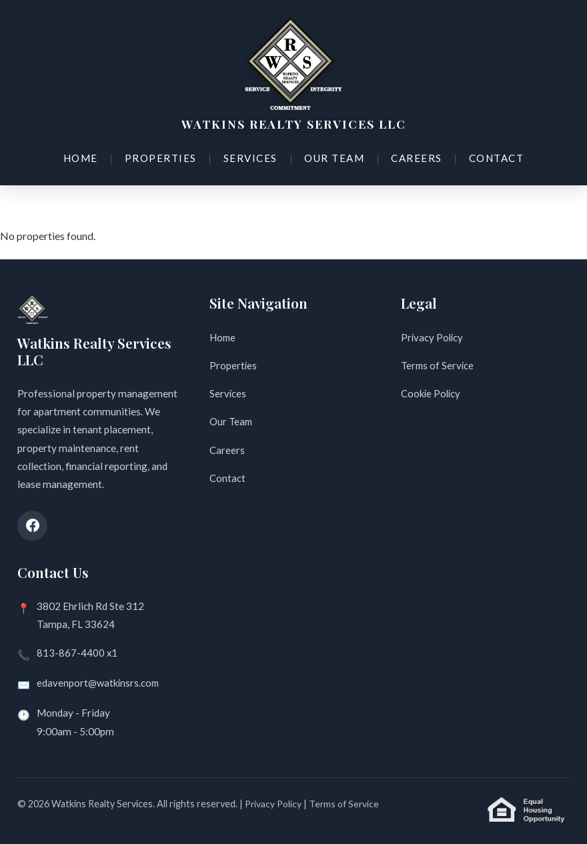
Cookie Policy (432, 394)
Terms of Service (438, 365)
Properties (163, 155)
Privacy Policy (433, 337)
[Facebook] (32, 526)
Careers (411, 155)
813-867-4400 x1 (77, 653)
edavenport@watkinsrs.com (99, 683)
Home (87, 155)
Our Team (331, 155)
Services (250, 155)
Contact (489, 155)
